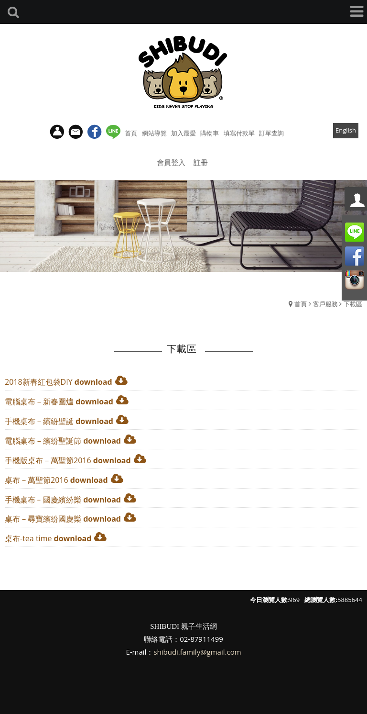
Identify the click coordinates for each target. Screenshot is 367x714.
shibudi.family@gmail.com (197, 652)
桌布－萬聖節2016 (36, 480)
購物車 (209, 133)
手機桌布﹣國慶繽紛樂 (43, 499)
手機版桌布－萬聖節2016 (48, 460)
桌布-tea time (28, 538)
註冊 (201, 162)
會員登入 (171, 162)
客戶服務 (325, 304)
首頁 (300, 304)
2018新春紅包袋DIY (39, 382)
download (93, 382)
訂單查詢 (271, 133)
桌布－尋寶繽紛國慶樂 (43, 518)
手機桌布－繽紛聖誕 (39, 421)
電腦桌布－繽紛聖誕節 (43, 440)
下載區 (353, 304)
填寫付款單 (239, 133)
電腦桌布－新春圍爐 (39, 401)
